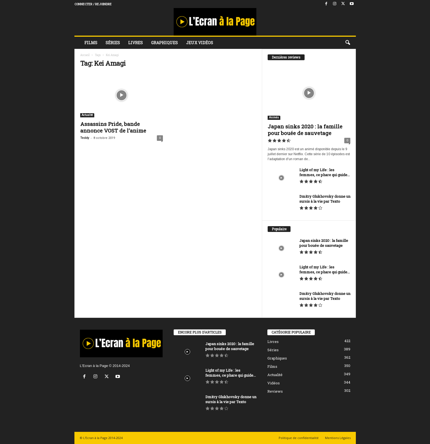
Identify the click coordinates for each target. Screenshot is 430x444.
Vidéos (273, 382)
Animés (274, 117)
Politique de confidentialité (299, 438)
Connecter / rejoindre (93, 4)
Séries (113, 42)
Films (90, 42)
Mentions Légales (338, 438)
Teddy (84, 138)
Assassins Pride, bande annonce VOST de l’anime (113, 127)
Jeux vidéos (199, 42)
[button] (348, 43)
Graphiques (164, 42)
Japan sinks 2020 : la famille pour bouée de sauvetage (305, 129)
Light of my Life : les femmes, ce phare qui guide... (324, 172)
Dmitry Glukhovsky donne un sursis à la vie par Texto (324, 199)
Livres (135, 42)
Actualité (87, 115)
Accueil (85, 55)
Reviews (275, 391)
